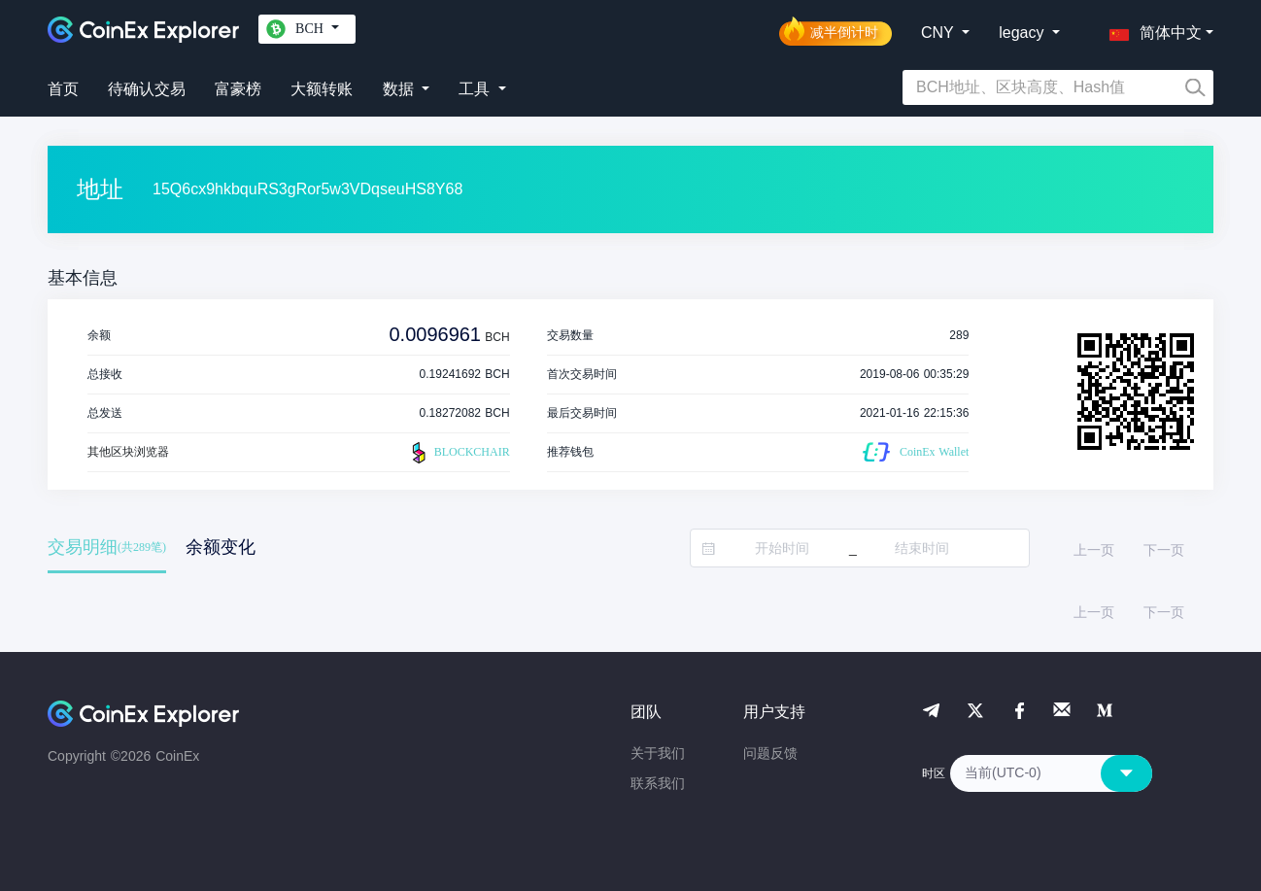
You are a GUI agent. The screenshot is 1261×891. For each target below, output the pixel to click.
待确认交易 (147, 89)
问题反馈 (770, 753)
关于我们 (657, 753)
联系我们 (657, 783)
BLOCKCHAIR (458, 452)
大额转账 (321, 89)
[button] (1151, 29)
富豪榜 (238, 89)
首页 (63, 89)
